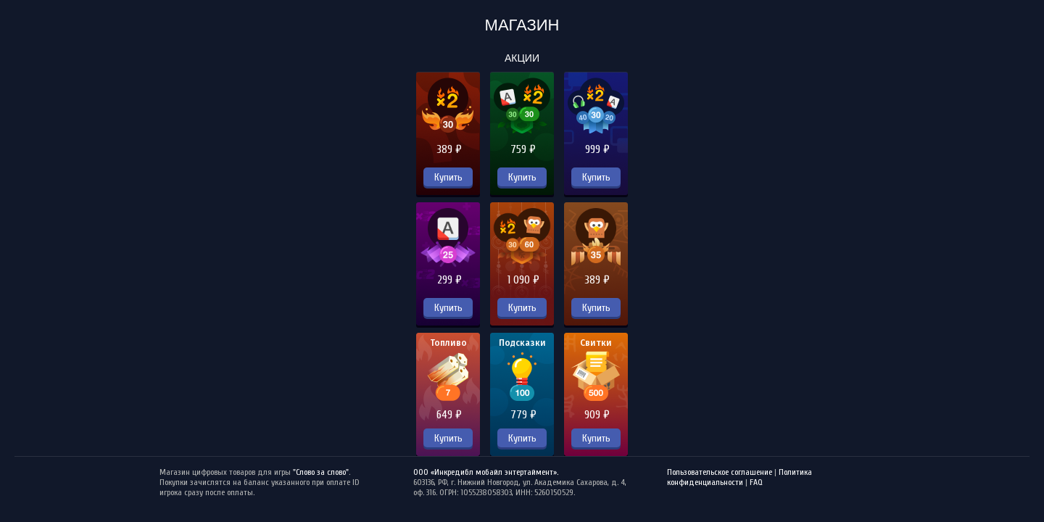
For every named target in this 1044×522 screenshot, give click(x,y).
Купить (448, 177)
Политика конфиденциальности (739, 477)
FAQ (756, 482)
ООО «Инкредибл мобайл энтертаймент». (485, 472)
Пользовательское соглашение (719, 472)
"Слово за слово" (321, 472)
